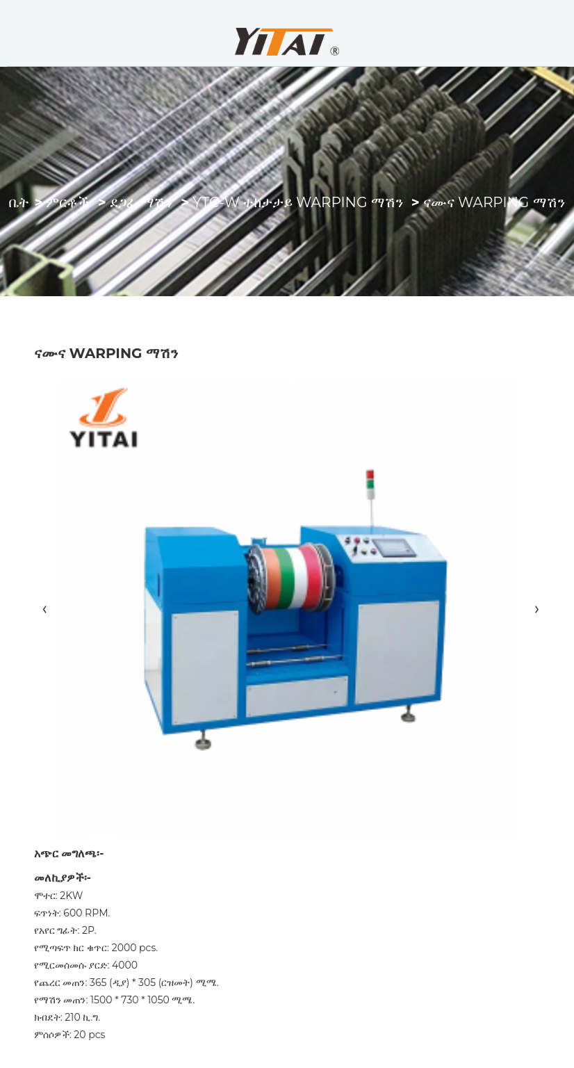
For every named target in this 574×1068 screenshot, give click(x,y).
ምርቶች (67, 202)
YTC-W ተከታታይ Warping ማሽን (297, 202)
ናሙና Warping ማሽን (494, 202)
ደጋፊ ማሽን (141, 202)
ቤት (19, 202)
